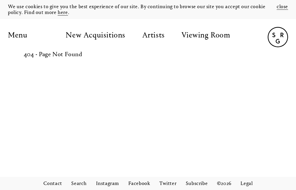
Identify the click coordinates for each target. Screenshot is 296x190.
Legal (246, 183)
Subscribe (197, 183)
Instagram (107, 183)
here (63, 12)
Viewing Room (205, 36)
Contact (52, 183)
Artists (153, 36)
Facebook (139, 183)
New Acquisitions (95, 36)
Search (79, 183)
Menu (17, 36)
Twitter (167, 183)
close (282, 7)
